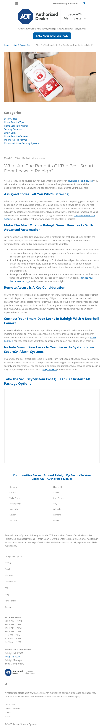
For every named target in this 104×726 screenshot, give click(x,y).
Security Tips (10, 118)
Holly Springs (58, 498)
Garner (56, 492)
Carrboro (57, 514)
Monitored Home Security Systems (21, 143)
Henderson (14, 520)
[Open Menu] (16, 3)
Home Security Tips (14, 122)
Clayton (12, 514)
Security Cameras (13, 129)
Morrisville (13, 509)
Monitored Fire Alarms (15, 139)
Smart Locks (10, 132)
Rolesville (57, 509)
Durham (13, 487)
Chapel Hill (57, 487)
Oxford (12, 492)
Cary (55, 503)
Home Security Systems (16, 125)
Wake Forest (15, 498)
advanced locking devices (80, 180)
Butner (56, 520)
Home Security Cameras (16, 136)
